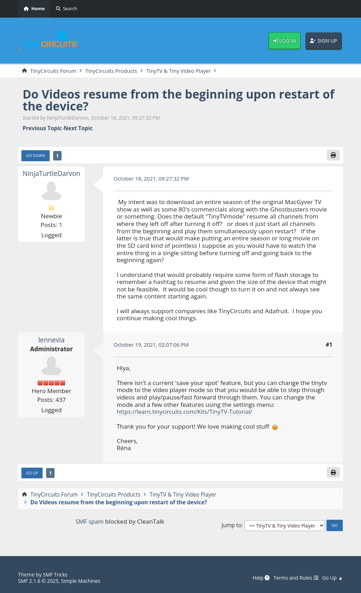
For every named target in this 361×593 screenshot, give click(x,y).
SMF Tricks (55, 574)
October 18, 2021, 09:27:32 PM (152, 179)
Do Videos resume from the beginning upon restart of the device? (176, 100)
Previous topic (42, 128)
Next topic (78, 128)
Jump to (231, 526)
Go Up (32, 473)
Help (258, 578)
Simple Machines (82, 580)
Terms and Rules (294, 578)
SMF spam (89, 522)
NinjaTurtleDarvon (51, 174)
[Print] (333, 155)
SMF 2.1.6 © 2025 (38, 580)
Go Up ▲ (332, 578)
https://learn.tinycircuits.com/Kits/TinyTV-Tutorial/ (187, 412)
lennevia (51, 340)
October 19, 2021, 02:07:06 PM (152, 345)
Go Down (36, 155)
